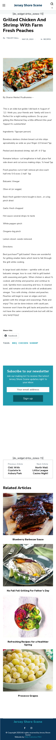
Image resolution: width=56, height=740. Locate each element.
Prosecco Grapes (28, 695)
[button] (52, 5)
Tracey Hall (12, 38)
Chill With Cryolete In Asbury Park (15, 470)
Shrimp (34, 343)
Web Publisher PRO (33, 737)
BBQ (14, 343)
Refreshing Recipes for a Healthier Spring (28, 643)
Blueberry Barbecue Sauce (28, 539)
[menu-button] (4, 5)
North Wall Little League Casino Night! (40, 470)
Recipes (47, 39)
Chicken (23, 343)
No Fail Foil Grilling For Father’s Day (28, 590)
